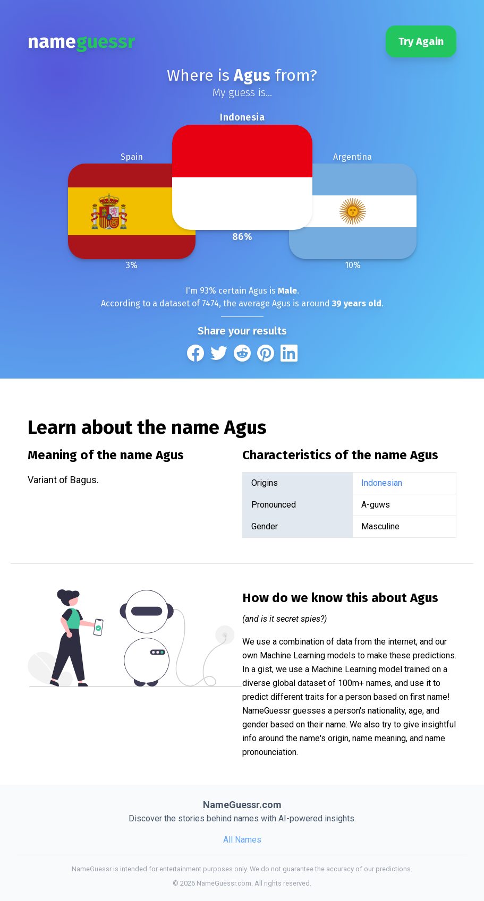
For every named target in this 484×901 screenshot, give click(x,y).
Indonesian (381, 483)
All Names (242, 840)
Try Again (421, 41)
